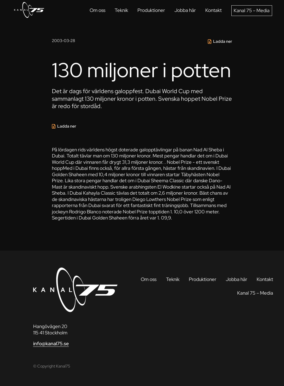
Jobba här (185, 10)
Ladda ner (222, 41)
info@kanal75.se (51, 343)
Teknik (121, 10)
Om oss (97, 10)
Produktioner (151, 10)
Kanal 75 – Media (252, 10)
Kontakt (213, 10)
